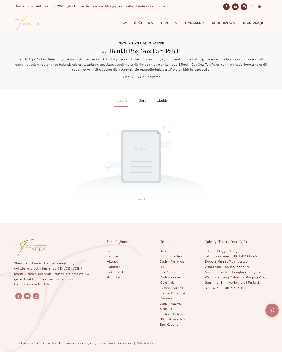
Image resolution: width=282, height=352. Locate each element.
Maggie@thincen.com (233, 262)
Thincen (122, 43)
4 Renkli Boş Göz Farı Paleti (148, 43)
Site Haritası (146, 343)
